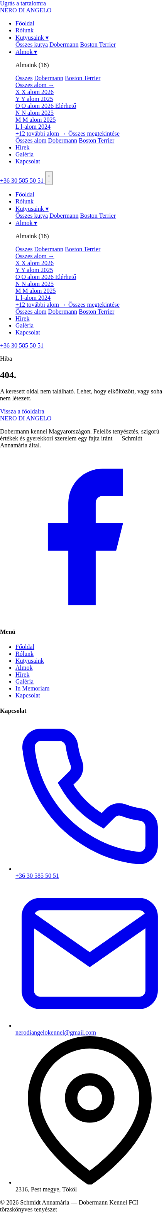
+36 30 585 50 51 (22, 180)
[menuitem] (89, 92)
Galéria (24, 154)
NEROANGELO (25, 418)
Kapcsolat (27, 161)
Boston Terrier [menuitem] (98, 44)
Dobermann (48, 78)
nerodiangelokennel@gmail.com (89, 1029)
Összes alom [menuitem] (30, 140)
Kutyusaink (32, 37)
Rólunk (24, 30)
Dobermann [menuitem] (64, 44)
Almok (26, 52)
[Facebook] (82, 616)
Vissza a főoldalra (22, 411)
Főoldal (24, 23)
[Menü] (49, 178)
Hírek (22, 147)
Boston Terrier (82, 78)
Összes (23, 78)
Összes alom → (34, 85)
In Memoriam (32, 688)
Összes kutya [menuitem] (31, 44)
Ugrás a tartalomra (23, 3)
